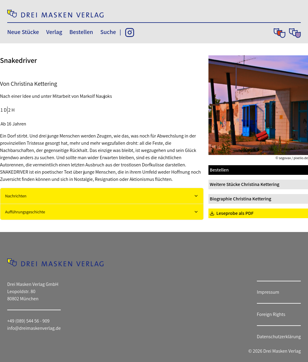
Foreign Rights (271, 314)
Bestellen (81, 32)
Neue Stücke (23, 32)
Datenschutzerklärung (279, 336)
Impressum (268, 292)
